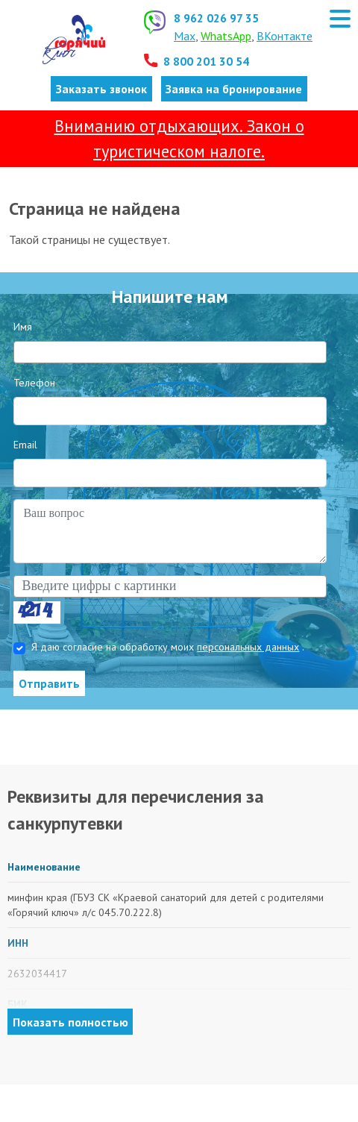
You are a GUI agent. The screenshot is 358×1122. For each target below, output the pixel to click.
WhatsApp (226, 35)
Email (25, 444)
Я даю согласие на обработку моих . (167, 647)
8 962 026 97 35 (216, 17)
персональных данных (248, 647)
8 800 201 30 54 (206, 61)
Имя (22, 326)
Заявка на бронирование (234, 88)
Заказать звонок (101, 88)
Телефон (34, 382)
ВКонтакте (285, 35)
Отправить (49, 683)
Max (184, 35)
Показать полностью (70, 1022)
